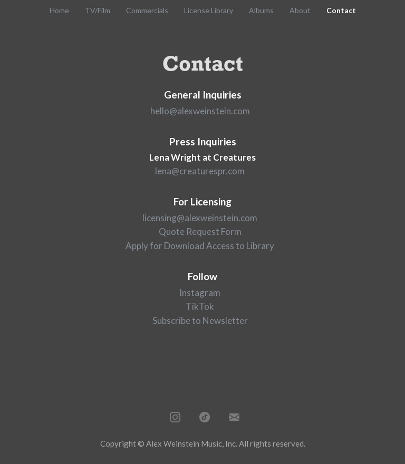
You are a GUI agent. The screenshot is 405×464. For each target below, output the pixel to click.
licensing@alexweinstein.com (199, 217)
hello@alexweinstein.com (200, 110)
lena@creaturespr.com (200, 170)
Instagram (199, 292)
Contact (341, 10)
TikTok (200, 306)
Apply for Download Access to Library (200, 245)
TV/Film (97, 10)
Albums (261, 10)
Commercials (147, 10)
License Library (208, 10)
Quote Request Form (200, 231)
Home (59, 10)
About (300, 10)
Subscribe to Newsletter (200, 320)
